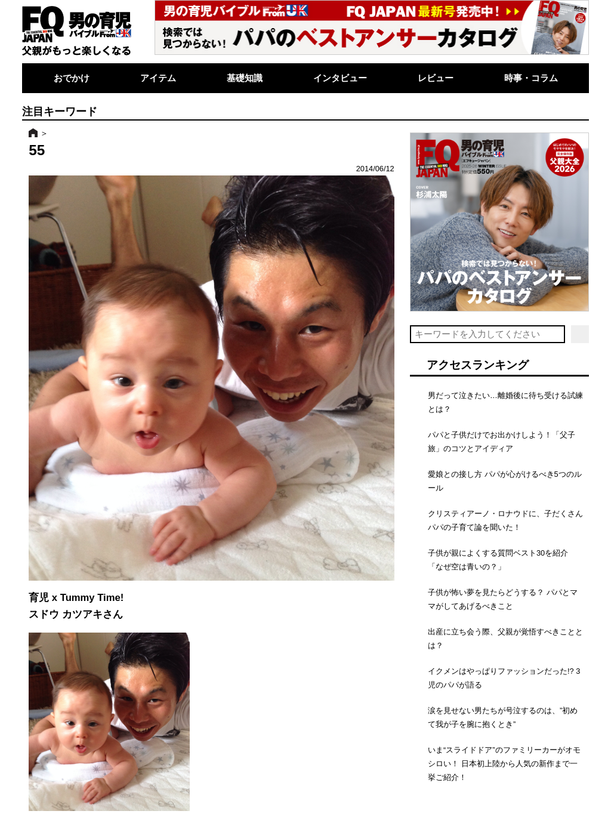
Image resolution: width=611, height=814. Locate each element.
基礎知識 (245, 78)
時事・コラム (531, 78)
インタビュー (340, 78)
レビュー (435, 78)
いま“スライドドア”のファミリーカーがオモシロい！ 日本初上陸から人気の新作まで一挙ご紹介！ (504, 763)
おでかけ (72, 78)
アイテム (158, 78)
